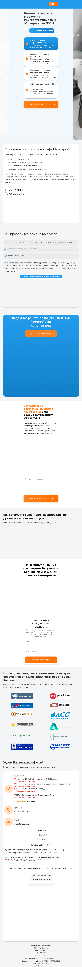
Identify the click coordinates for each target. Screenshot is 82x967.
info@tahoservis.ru (22, 824)
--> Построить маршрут (24, 782)
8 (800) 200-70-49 (22, 812)
